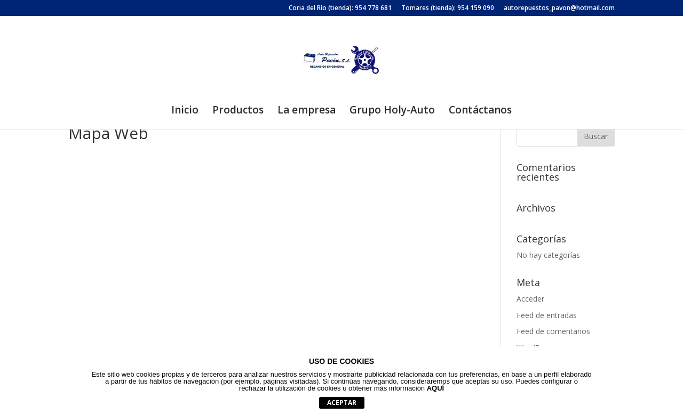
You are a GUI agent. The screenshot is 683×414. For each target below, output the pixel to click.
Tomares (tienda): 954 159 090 (447, 8)
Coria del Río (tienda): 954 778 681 (340, 8)
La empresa (306, 111)
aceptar (341, 402)
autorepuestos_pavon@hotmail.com (559, 8)
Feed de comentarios (553, 331)
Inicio (184, 111)
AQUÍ (435, 388)
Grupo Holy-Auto (392, 111)
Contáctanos (480, 111)
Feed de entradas (547, 315)
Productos (238, 111)
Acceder (530, 299)
